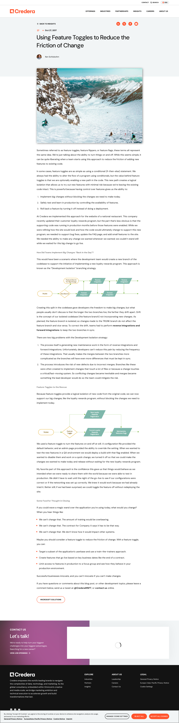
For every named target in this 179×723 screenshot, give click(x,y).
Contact (145, 2)
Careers (150, 11)
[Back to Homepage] (22, 11)
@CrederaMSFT (82, 588)
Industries (105, 11)
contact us (101, 588)
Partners (88, 683)
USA (164, 2)
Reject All (139, 716)
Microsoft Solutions (50, 599)
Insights (137, 11)
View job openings (20, 653)
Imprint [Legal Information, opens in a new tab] (69, 719)
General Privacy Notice (149, 679)
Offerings (90, 11)
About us (163, 11)
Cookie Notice (59, 719)
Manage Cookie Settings (117, 716)
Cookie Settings (146, 686)
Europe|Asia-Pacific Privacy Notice (38, 719)
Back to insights (46, 24)
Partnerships (121, 11)
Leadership (116, 679)
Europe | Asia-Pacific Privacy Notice (154, 683)
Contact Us (116, 686)
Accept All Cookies (159, 716)
